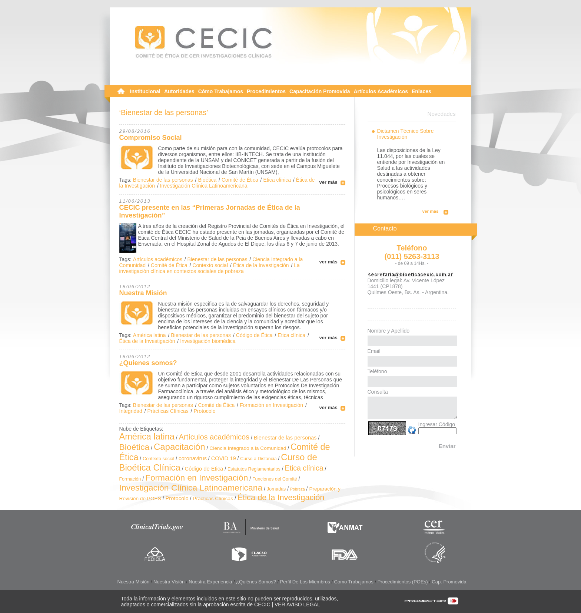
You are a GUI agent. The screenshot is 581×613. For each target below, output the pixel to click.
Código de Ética (254, 335)
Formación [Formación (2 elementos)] (130, 479)
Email (374, 351)
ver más (328, 182)
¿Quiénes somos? (256, 582)
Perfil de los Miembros (305, 582)
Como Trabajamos (354, 582)
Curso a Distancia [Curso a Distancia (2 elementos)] (258, 458)
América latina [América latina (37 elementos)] (147, 436)
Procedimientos (266, 91)
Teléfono (377, 371)
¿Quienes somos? (148, 363)
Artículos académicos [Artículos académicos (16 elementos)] (214, 437)
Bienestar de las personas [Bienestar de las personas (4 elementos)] (285, 438)
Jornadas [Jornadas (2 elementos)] (276, 489)
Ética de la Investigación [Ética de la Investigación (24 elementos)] (281, 497)
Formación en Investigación (271, 405)
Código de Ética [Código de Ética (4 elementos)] (204, 469)
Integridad (130, 411)
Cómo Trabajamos (220, 91)
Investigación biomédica (207, 341)
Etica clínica (277, 180)
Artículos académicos (157, 259)
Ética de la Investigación (261, 265)
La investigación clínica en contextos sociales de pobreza (209, 268)
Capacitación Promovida (319, 91)
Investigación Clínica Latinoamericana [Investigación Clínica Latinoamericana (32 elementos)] (191, 487)
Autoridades (179, 91)
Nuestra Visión (169, 582)
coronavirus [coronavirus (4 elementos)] (193, 458)
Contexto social (210, 265)
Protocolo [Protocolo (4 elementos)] (177, 498)
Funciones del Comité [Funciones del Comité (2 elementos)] (274, 479)
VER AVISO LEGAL (297, 604)
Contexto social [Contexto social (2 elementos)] (158, 458)
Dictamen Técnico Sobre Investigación (405, 134)
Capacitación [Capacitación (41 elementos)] (179, 447)
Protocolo (204, 411)
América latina (149, 335)
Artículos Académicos (380, 91)
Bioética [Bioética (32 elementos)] (134, 447)
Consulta (378, 392)
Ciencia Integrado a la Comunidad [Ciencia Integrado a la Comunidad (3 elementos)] (247, 448)
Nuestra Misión (143, 293)
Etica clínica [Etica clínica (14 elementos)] (304, 468)
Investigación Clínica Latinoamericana (204, 186)
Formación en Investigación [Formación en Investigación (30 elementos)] (196, 477)
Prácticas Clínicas (167, 411)
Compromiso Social (150, 137)
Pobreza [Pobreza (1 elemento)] (297, 489)
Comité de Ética (240, 180)
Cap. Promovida (449, 582)
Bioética (207, 180)
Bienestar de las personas (163, 180)
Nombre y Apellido (389, 331)
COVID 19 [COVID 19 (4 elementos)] (223, 458)
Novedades (442, 114)
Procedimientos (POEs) (403, 582)
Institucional (145, 91)
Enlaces (421, 91)
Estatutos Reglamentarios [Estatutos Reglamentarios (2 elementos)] (254, 469)
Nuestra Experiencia (210, 582)
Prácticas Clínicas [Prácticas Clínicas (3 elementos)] (213, 498)
